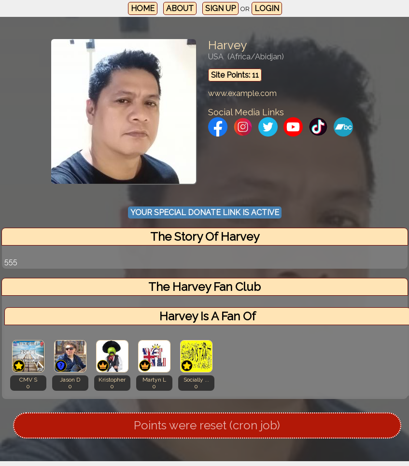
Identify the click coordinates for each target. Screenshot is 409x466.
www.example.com (242, 93)
